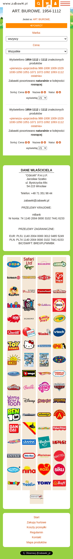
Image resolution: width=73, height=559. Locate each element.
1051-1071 (30, 72)
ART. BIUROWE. (41, 19)
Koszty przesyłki (36, 527)
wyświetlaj (32, 97)
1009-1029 (57, 68)
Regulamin (36, 532)
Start (37, 517)
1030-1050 (16, 72)
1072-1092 (44, 72)
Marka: (36, 32)
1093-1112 (57, 72)
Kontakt (36, 537)
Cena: (36, 45)
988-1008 (44, 68)
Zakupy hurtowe (36, 522)
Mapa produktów (36, 542)
